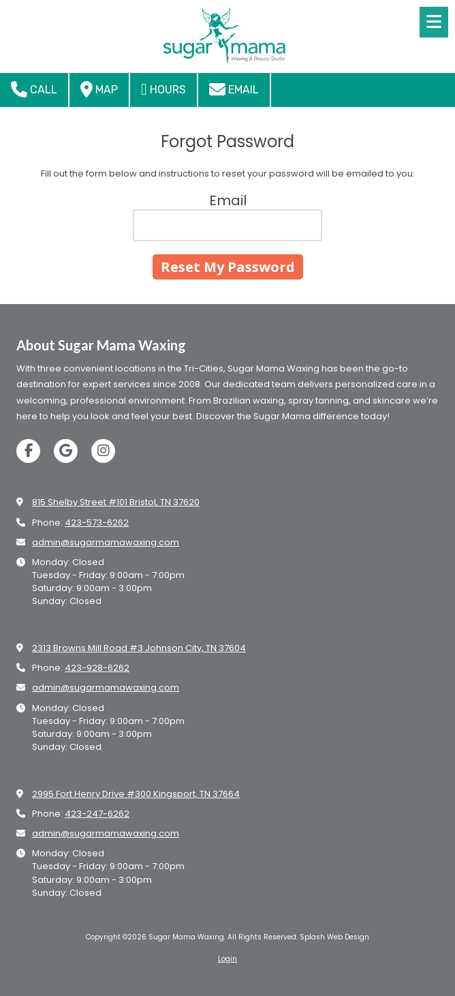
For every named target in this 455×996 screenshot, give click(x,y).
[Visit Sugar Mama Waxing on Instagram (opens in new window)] (103, 451)
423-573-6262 (97, 522)
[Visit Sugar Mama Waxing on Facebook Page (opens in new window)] (28, 451)
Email (234, 89)
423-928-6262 (97, 667)
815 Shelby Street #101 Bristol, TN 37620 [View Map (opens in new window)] (116, 502)
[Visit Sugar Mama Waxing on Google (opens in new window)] (66, 451)
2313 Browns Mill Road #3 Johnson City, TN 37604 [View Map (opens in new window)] (139, 648)
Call (34, 89)
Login (227, 959)
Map (99, 89)
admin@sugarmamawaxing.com (105, 542)
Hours (163, 89)
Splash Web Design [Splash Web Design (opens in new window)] (334, 937)
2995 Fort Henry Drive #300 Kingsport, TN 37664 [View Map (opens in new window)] (136, 793)
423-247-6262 (97, 813)
